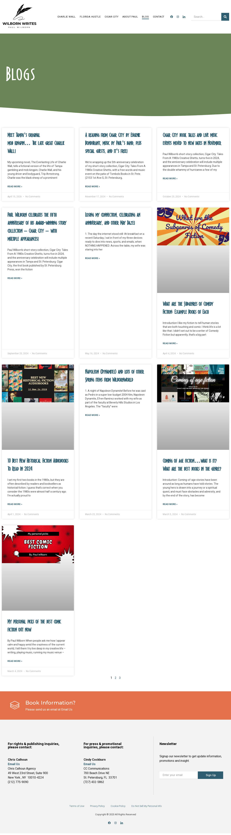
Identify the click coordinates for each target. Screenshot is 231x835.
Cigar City (111, 16)
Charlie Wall (66, 16)
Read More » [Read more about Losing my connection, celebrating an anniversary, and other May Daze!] (92, 259)
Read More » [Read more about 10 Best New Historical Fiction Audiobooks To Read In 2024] (14, 505)
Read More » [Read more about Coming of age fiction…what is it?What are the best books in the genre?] (170, 505)
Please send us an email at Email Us (48, 711)
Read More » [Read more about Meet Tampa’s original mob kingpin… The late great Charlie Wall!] (14, 187)
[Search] (225, 17)
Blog (145, 16)
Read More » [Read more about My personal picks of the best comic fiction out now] (14, 662)
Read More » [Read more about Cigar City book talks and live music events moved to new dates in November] (170, 179)
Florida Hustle (90, 16)
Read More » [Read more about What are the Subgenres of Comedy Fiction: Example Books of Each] (170, 344)
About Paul (130, 16)
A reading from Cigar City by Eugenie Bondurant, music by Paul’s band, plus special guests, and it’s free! (113, 143)
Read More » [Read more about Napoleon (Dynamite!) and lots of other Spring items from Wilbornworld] (92, 416)
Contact (159, 16)
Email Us (90, 766)
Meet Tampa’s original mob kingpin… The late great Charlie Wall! (35, 143)
